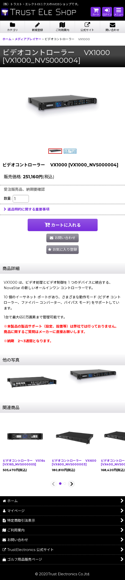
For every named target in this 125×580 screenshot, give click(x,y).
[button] (119, 12)
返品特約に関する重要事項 (26, 209)
